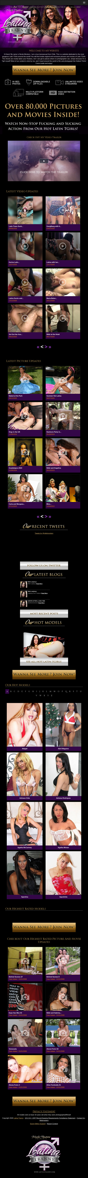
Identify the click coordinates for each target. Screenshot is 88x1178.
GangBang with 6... (54, 226)
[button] (43, 161)
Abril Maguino (63, 749)
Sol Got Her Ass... (15, 334)
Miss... (49, 504)
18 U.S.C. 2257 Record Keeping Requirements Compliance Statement (50, 1118)
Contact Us (81, 1118)
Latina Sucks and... (16, 298)
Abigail (24, 749)
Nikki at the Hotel (53, 334)
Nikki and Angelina (54, 468)
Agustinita (63, 897)
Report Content (52, 1124)
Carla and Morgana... (17, 504)
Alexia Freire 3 (14, 1085)
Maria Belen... (52, 298)
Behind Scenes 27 (16, 977)
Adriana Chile (24, 798)
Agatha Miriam (63, 847)
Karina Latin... (14, 262)
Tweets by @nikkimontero (44, 533)
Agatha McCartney (25, 847)
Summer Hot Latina (54, 396)
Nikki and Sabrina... (54, 1013)
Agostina (24, 897)
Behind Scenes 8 (53, 977)
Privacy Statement (44, 1111)
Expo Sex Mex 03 (15, 1013)
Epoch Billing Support (38, 1124)
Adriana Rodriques (63, 798)
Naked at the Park (15, 396)
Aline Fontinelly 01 (54, 1085)
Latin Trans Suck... (16, 226)
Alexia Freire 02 (52, 1049)
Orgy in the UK (14, 432)
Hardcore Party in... (54, 432)
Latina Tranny (18, 1118)
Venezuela (13, 1049)
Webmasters (44, 1120)
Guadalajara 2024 (15, 468)
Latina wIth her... (53, 262)
